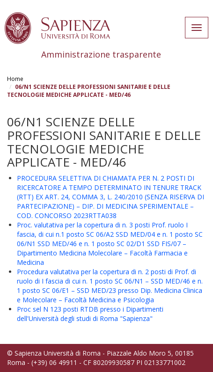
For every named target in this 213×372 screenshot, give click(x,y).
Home (15, 79)
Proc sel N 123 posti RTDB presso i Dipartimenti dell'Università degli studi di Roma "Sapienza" (90, 314)
